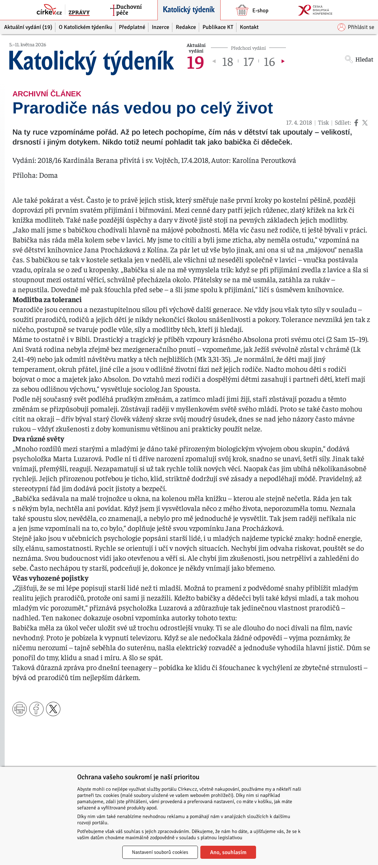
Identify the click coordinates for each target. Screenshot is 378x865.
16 (269, 61)
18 (227, 61)
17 (248, 61)
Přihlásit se (356, 27)
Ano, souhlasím (228, 852)
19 (195, 61)
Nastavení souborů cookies (160, 852)
